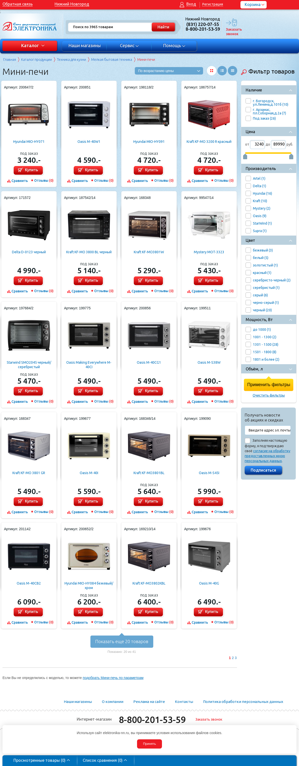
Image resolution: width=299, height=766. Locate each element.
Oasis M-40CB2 (29, 583)
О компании (112, 701)
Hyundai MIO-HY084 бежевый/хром (89, 585)
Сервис (129, 45)
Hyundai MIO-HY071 (29, 142)
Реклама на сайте (149, 701)
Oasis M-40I (89, 473)
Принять (149, 744)
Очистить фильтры (269, 395)
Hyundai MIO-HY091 (149, 142)
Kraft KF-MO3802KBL (149, 583)
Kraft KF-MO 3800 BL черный (89, 252)
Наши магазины (84, 45)
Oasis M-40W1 (88, 142)
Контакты (184, 701)
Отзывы (44, 180)
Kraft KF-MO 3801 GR (28, 473)
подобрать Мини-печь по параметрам (113, 678)
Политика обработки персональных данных (243, 701)
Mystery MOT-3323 (209, 252)
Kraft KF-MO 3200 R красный (209, 142)
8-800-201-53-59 (152, 719)
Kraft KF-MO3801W (149, 252)
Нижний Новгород (72, 4)
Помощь (174, 45)
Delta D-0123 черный (29, 252)
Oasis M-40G (209, 583)
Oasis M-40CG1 (149, 362)
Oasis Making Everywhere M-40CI (88, 364)
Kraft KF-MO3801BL (149, 473)
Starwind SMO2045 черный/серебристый (29, 364)
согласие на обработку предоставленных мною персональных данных (267, 456)
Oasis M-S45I (209, 473)
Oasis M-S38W (209, 362)
